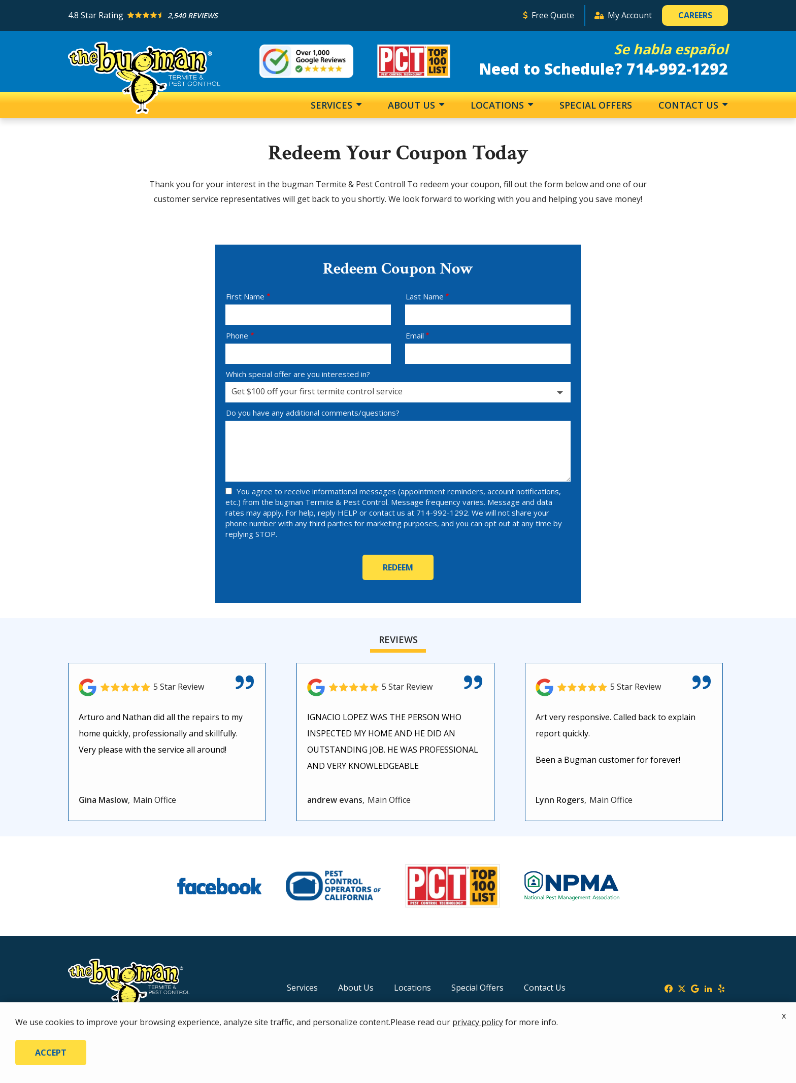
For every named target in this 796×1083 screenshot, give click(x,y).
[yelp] (721, 987)
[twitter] (681, 987)
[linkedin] (708, 987)
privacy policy (477, 1022)
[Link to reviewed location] (167, 687)
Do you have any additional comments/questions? (313, 413)
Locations (498, 105)
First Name (245, 296)
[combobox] (398, 392)
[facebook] (668, 987)
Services (333, 105)
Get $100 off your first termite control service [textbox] (317, 391)
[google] (695, 987)
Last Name (425, 296)
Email (415, 335)
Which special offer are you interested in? (298, 374)
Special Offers (595, 105)
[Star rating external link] (291, 15)
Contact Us (689, 105)
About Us (413, 105)
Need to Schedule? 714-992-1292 (603, 68)
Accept (51, 1052)
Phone (237, 335)
